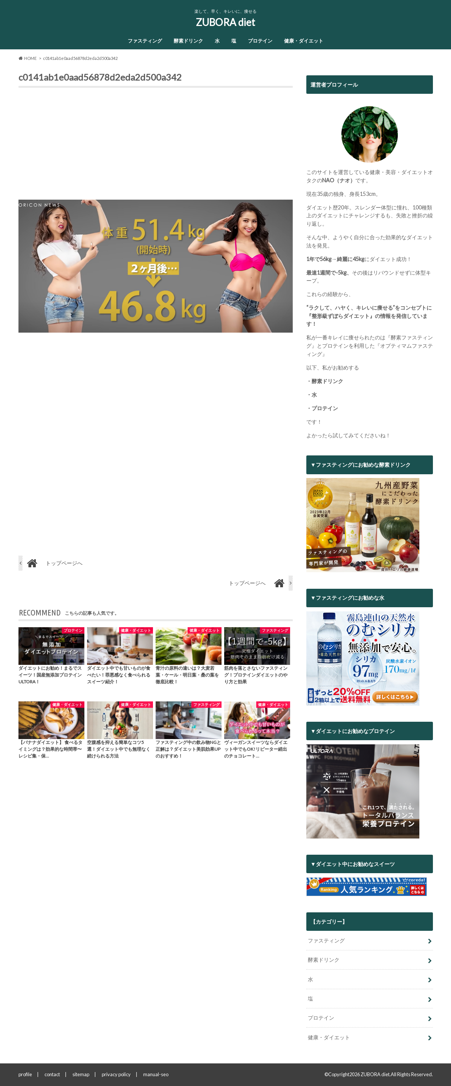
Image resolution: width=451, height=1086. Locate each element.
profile (25, 1074)
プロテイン (260, 41)
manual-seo (155, 1074)
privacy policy (116, 1074)
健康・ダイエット (303, 41)
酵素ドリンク (188, 41)
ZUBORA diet (225, 22)
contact (52, 1074)
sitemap (80, 1074)
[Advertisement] (155, 146)
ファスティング (145, 41)
